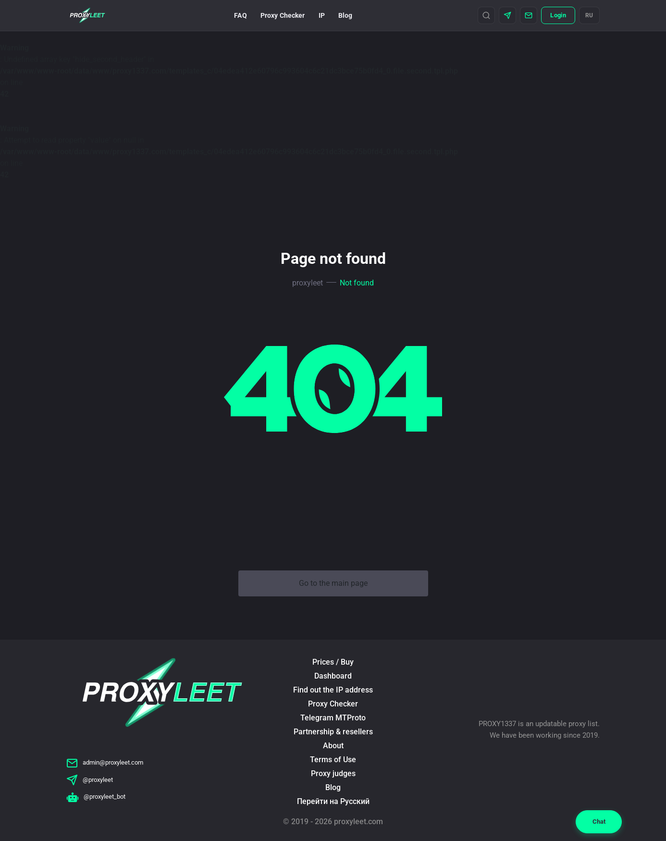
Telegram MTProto (333, 717)
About (333, 745)
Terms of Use (333, 759)
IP (322, 15)
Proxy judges (333, 773)
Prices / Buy (333, 662)
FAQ (240, 15)
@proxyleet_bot (95, 796)
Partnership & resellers (333, 731)
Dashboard (333, 675)
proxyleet (307, 282)
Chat (598, 821)
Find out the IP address (333, 689)
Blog (345, 15)
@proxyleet (89, 779)
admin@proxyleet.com (104, 762)
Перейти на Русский (333, 801)
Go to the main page (333, 583)
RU (589, 15)
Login (558, 15)
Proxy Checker (282, 15)
